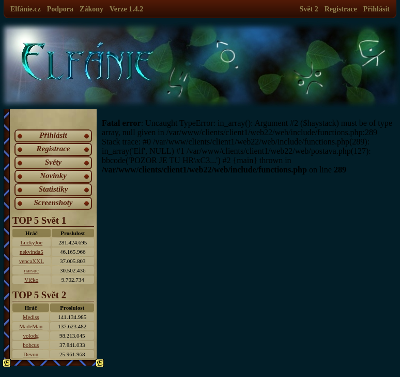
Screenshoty (53, 202)
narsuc (31, 270)
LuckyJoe (31, 242)
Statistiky (53, 189)
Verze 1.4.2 (126, 9)
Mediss (31, 317)
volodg (31, 335)
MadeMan (30, 326)
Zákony (91, 9)
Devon (30, 354)
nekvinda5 (31, 252)
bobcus (31, 345)
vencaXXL (31, 261)
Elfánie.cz (25, 9)
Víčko (31, 280)
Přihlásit (376, 9)
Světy (53, 162)
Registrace (341, 9)
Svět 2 (309, 9)
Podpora (60, 9)
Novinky (53, 175)
